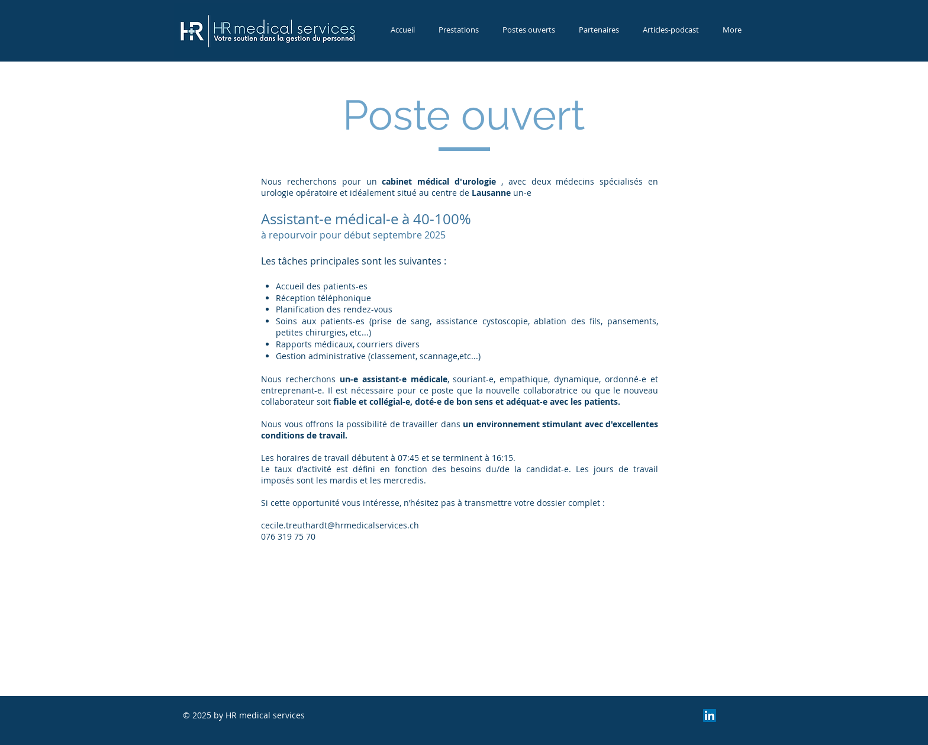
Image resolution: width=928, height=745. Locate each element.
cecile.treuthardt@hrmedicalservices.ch (340, 525)
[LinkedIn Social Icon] (709, 715)
